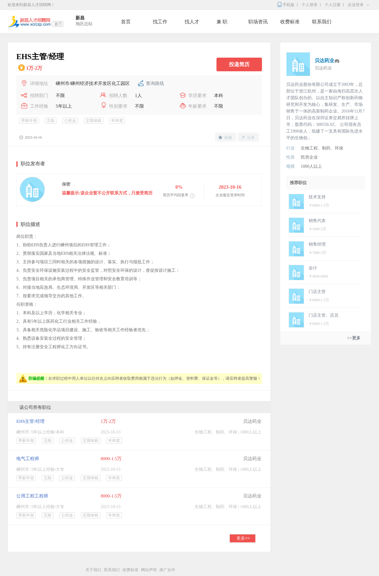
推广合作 (167, 570)
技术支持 (317, 197)
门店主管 (317, 291)
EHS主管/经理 (30, 421)
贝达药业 (252, 421)
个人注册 (332, 4)
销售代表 (317, 220)
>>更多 (354, 338)
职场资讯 (258, 21)
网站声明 (149, 570)
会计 (313, 268)
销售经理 (317, 244)
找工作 (160, 21)
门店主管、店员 (323, 315)
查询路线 (155, 83)
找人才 (192, 21)
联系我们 (321, 21)
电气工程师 (27, 458)
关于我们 (93, 570)
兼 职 (221, 21)
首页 (126, 21)
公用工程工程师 (32, 495)
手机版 (288, 4)
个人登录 (309, 4)
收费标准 (290, 21)
